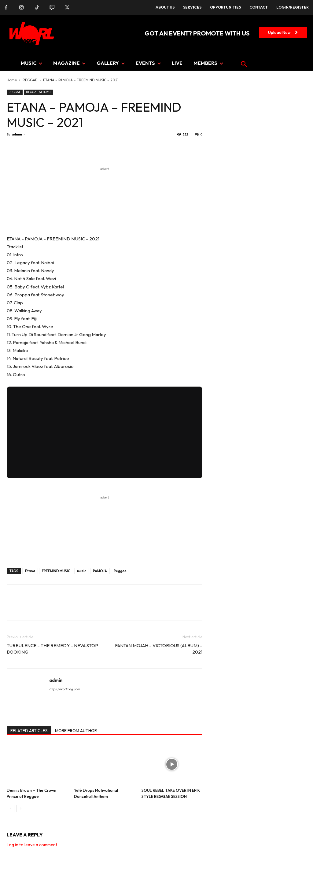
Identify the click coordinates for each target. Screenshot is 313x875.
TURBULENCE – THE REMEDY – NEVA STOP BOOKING (52, 649)
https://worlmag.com (64, 689)
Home (12, 80)
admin (17, 134)
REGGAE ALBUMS (38, 92)
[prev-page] (10, 808)
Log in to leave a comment (32, 844)
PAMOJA (100, 571)
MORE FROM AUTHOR (76, 730)
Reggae (120, 571)
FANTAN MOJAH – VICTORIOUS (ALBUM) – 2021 (158, 649)
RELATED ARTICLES (29, 730)
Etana (30, 571)
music (81, 571)
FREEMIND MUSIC (56, 571)
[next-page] (20, 808)
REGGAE (30, 80)
